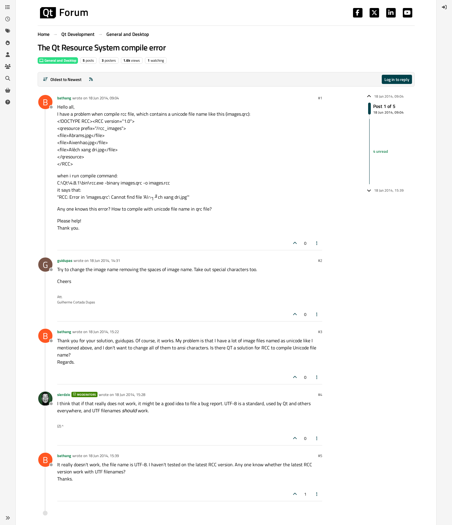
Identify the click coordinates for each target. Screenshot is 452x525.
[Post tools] (317, 243)
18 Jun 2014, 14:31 (105, 260)
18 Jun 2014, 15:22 (103, 332)
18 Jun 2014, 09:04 (103, 98)
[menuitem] (444, 7)
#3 (320, 332)
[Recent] (7, 19)
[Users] (7, 54)
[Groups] (7, 66)
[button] (7, 518)
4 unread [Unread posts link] (380, 151)
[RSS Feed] (91, 79)
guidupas (64, 260)
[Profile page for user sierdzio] (45, 399)
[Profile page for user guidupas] (45, 264)
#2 (320, 260)
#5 (320, 456)
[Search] (7, 78)
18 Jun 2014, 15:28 (130, 394)
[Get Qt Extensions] (7, 90)
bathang (64, 98)
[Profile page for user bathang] (45, 102)
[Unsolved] (7, 102)
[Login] (444, 7)
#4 (320, 394)
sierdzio (63, 394)
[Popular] (7, 42)
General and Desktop (57, 60)
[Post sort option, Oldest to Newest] (62, 79)
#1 (320, 98)
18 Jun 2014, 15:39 (103, 456)
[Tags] (7, 31)
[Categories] (7, 7)
